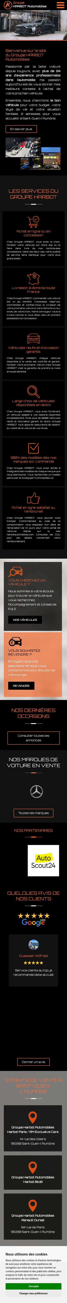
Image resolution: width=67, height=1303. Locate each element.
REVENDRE (21, 685)
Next (64, 994)
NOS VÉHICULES (25, 619)
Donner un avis (33, 1062)
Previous (2, 994)
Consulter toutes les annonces (33, 738)
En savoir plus (21, 129)
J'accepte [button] (33, 1286)
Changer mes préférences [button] (33, 1293)
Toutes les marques (33, 813)
